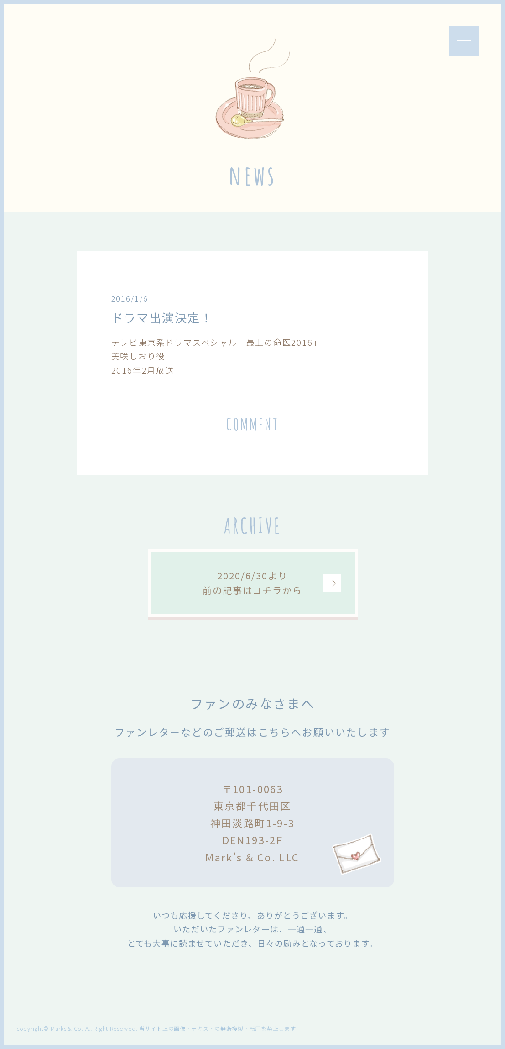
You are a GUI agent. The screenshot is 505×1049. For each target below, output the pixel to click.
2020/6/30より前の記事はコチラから (252, 583)
